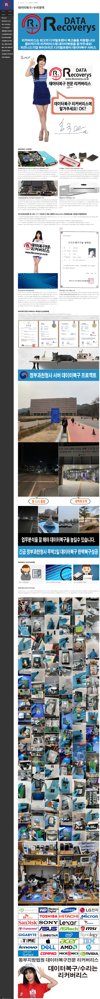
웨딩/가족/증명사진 (7, 47)
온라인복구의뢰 (6, 50)
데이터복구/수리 (6, 21)
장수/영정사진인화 (7, 44)
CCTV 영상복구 (6, 27)
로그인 (3, 11)
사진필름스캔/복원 (7, 41)
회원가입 (10, 11)
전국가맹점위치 (6, 57)
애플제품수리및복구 (7, 31)
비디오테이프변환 (6, 37)
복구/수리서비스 (6, 24)
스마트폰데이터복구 (7, 34)
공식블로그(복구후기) (7, 54)
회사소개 (4, 18)
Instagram (3, 14)
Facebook (10, 14)
